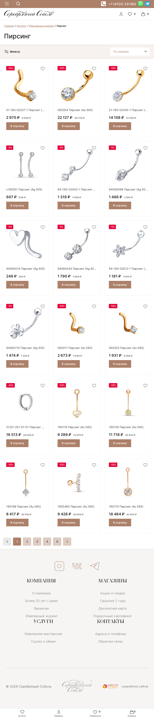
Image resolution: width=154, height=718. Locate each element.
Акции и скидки (112, 593)
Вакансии (41, 608)
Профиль (58, 713)
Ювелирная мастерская (43, 634)
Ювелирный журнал (41, 616)
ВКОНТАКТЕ (77, 566)
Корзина (132, 713)
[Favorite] (132, 14)
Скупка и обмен (43, 641)
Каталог (22, 713)
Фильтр (12, 51)
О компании (41, 593)
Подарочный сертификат (112, 616)
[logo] (29, 17)
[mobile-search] (18, 4)
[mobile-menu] (6, 4)
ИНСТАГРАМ (59, 566)
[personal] (121, 14)
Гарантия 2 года (112, 601)
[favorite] (42, 68)
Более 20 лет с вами (41, 601)
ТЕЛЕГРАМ (94, 566)
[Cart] (145, 14)
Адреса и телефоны (110, 634)
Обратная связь (110, 641)
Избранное (95, 713)
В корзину (17, 126)
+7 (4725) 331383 (122, 4)
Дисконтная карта (113, 608)
